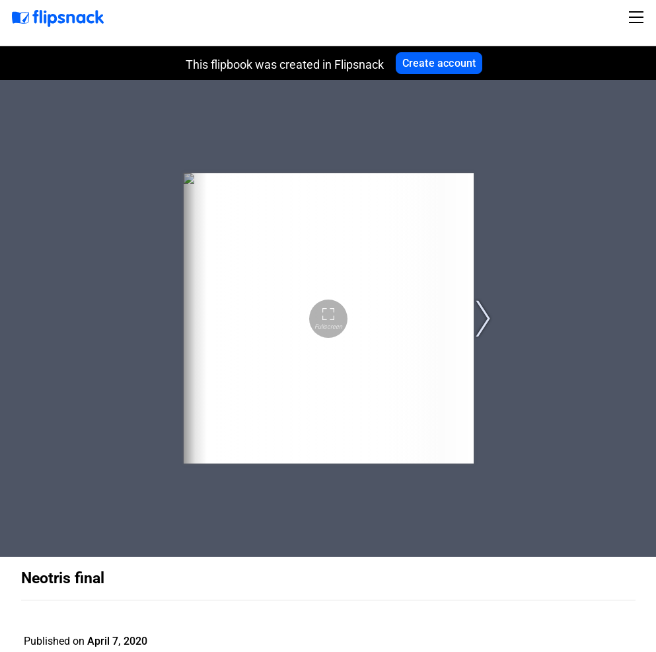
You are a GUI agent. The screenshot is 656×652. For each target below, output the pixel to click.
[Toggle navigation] (638, 17)
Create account (439, 63)
